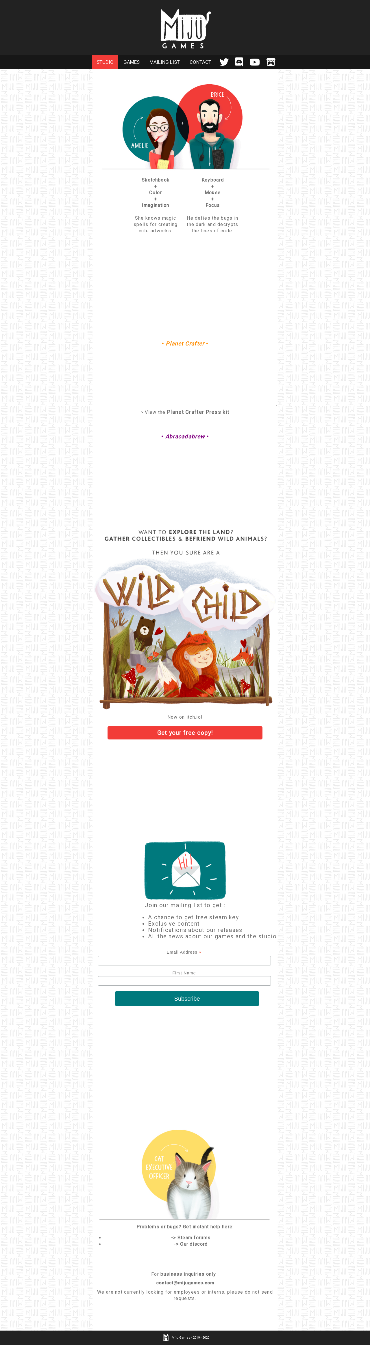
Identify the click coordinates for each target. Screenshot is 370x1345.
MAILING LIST (164, 62)
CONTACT (200, 62)
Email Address (184, 952)
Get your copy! (185, 732)
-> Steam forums (191, 1238)
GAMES (131, 62)
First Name (184, 973)
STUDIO (105, 62)
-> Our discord (191, 1244)
